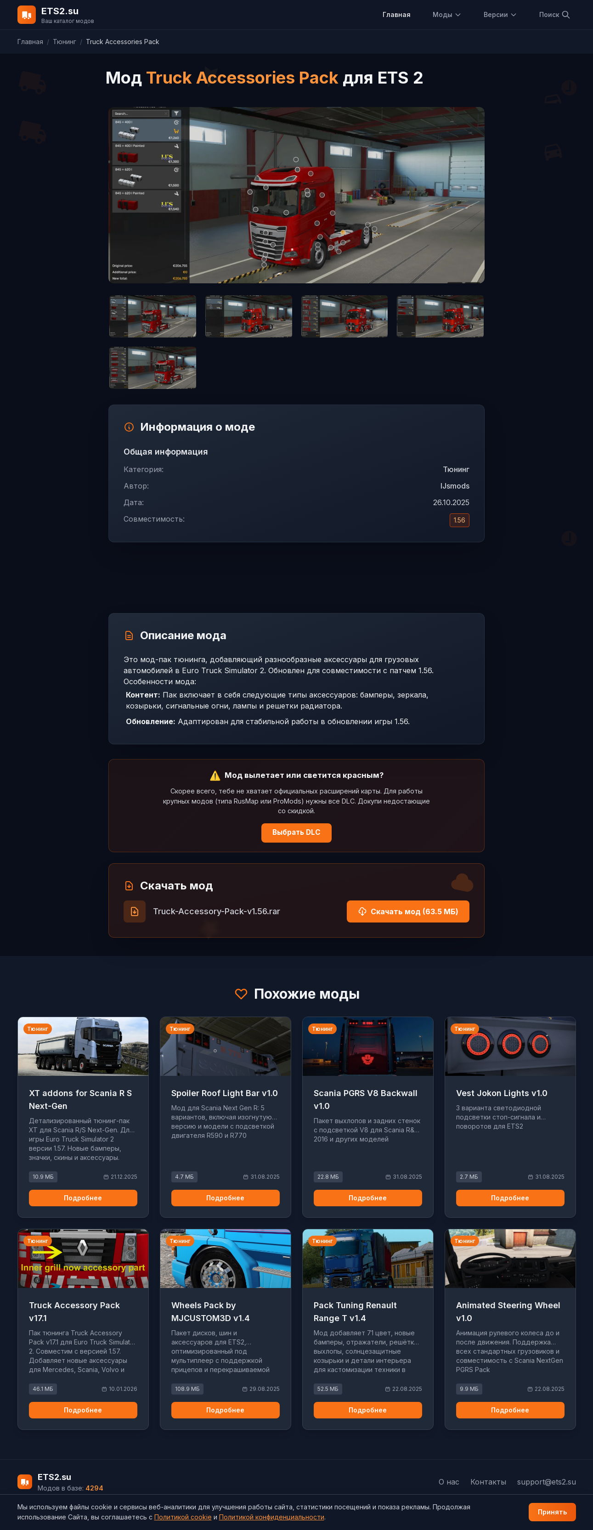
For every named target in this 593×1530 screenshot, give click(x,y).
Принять (552, 1512)
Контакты (488, 1481)
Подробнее (83, 1198)
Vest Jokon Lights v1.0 (502, 1093)
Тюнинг (64, 41)
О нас (449, 1481)
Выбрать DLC (296, 832)
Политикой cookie (183, 1517)
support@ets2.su (546, 1481)
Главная (397, 14)
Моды (447, 14)
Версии (500, 14)
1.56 (459, 520)
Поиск (554, 14)
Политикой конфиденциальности (271, 1517)
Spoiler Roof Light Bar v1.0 (224, 1093)
